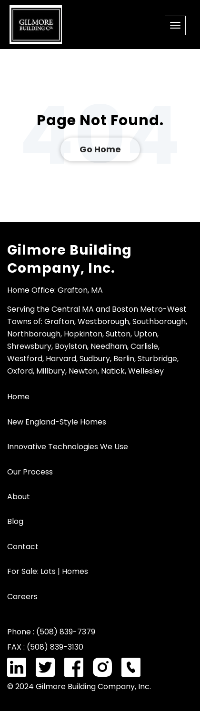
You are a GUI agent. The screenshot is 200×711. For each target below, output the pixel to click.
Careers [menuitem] (22, 596)
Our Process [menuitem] (30, 471)
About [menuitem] (18, 496)
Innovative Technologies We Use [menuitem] (67, 446)
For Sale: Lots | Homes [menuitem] (47, 571)
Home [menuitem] (18, 396)
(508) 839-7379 (65, 631)
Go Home (100, 149)
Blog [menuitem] (15, 521)
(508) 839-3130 (55, 647)
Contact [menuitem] (23, 546)
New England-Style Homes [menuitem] (56, 421)
